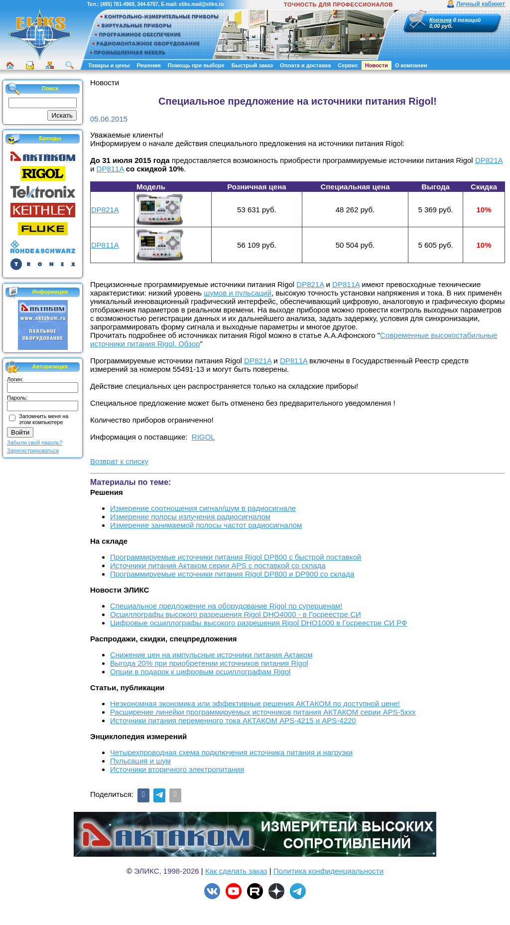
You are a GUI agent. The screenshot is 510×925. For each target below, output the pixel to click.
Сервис (348, 65)
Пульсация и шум (140, 761)
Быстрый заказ (252, 65)
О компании (411, 65)
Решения (148, 65)
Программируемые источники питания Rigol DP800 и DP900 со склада (232, 574)
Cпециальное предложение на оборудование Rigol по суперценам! (226, 606)
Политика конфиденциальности (328, 871)
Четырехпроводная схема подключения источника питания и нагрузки (231, 752)
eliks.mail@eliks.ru (201, 4)
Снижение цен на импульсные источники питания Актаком (211, 654)
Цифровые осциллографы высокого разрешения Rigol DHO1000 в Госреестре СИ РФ (258, 622)
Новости (376, 65)
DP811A (110, 168)
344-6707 (147, 4)
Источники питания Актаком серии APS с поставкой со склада (218, 565)
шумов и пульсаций (237, 293)
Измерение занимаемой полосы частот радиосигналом (206, 525)
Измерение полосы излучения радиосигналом (190, 516)
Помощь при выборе (196, 65)
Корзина (440, 20)
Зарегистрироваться (33, 451)
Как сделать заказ (236, 871)
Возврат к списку (119, 461)
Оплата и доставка (305, 65)
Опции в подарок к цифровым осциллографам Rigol (200, 671)
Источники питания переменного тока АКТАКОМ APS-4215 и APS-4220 (233, 720)
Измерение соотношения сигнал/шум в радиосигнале (203, 508)
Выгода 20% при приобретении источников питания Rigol (209, 663)
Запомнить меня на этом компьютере (43, 419)
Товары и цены (108, 65)
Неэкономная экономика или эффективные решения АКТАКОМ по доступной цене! (255, 703)
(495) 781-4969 (117, 4)
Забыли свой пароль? (34, 443)
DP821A (489, 160)
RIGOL (203, 437)
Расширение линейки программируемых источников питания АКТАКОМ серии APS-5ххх (263, 712)
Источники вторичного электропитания (177, 769)
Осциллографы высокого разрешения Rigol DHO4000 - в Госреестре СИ (235, 614)
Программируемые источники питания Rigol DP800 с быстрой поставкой (235, 557)
